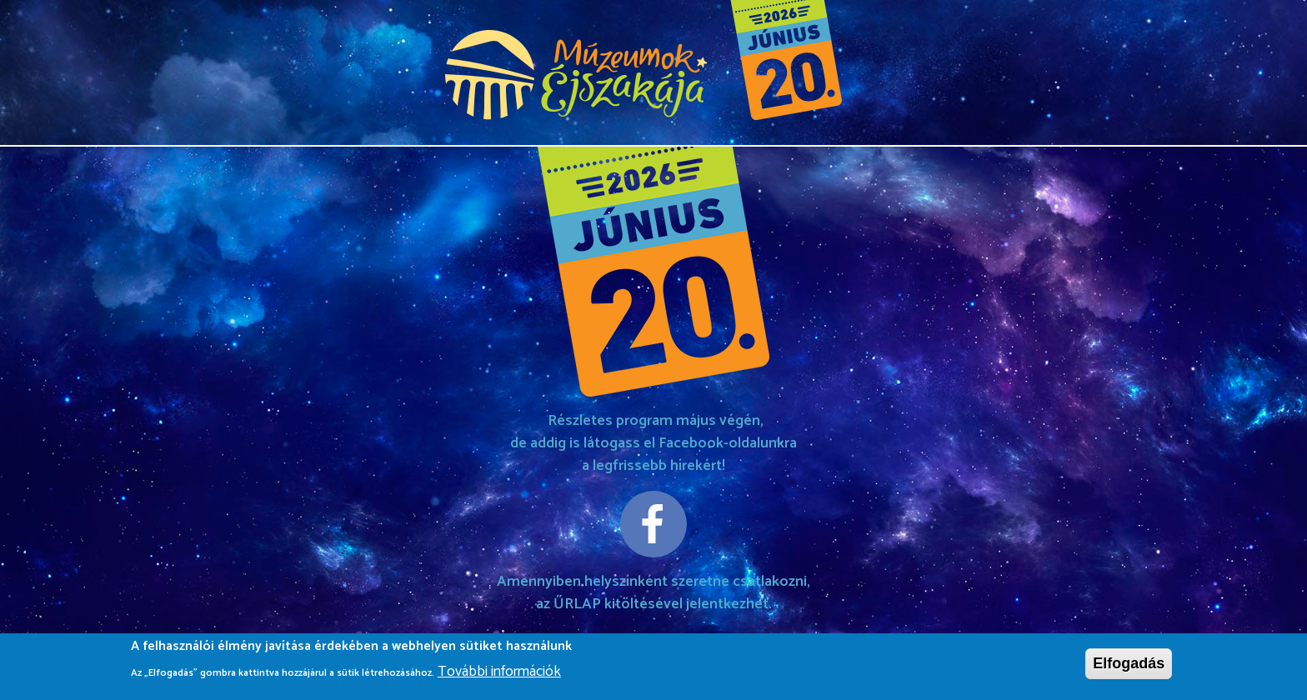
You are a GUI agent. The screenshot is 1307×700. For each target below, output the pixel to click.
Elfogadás (1128, 668)
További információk (499, 676)
